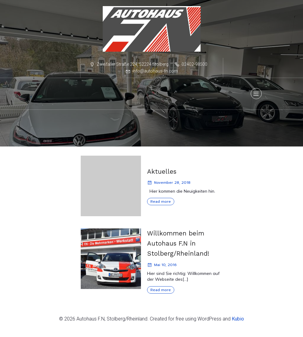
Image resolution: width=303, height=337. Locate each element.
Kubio (238, 321)
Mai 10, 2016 (162, 267)
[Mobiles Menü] (256, 94)
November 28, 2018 (168, 184)
